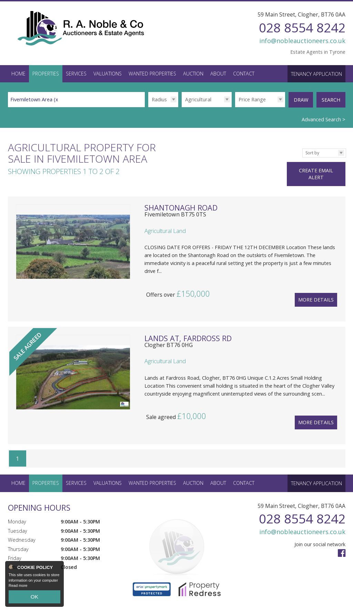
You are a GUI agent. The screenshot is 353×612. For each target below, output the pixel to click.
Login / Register (322, 600)
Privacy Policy (112, 603)
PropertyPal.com (74, 603)
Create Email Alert (321, 164)
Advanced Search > (323, 116)
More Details (316, 288)
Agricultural (198, 99)
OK (34, 598)
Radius (159, 99)
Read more (18, 589)
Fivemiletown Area (35, 99)
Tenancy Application (316, 74)
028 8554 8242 (302, 27)
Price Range (252, 99)
